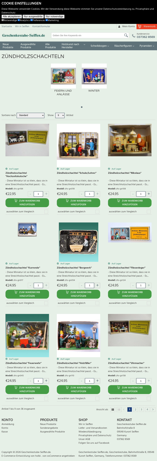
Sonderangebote (49, 428)
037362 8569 (123, 439)
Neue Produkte (8, 46)
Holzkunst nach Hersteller (70, 46)
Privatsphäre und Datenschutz (95, 436)
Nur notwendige (54, 16)
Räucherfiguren (123, 46)
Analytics (24, 20)
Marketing (52, 20)
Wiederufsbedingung (90, 432)
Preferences (37, 20)
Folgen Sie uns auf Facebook (94, 443)
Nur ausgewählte (33, 16)
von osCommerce (52, 456)
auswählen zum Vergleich (20, 212)
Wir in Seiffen (22, 27)
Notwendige (9, 20)
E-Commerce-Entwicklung (16, 456)
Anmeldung (8, 424)
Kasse (5, 432)
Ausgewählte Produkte (28, 46)
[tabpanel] (63, 83)
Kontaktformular (41, 27)
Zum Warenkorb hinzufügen (29, 203)
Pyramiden (146, 46)
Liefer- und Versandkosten (93, 428)
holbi (38, 456)
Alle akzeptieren (12, 16)
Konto (5, 428)
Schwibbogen (99, 46)
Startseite (7, 27)
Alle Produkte (50, 46)
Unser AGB (84, 439)
